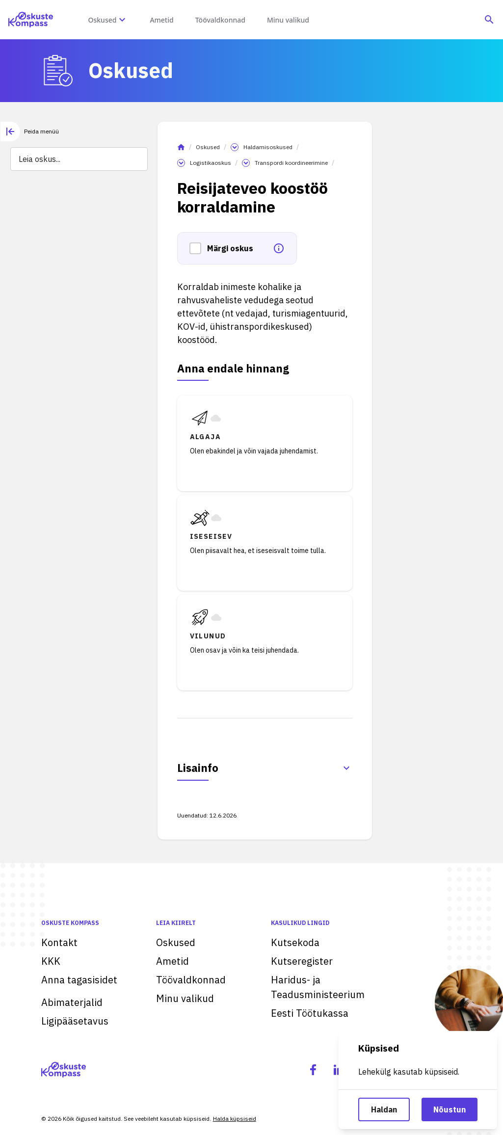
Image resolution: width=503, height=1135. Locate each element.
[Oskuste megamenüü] (122, 20)
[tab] (29, 131)
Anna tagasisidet (79, 979)
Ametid (172, 961)
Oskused (208, 147)
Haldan (384, 1109)
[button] (198, 248)
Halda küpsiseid (234, 1118)
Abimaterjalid (72, 1002)
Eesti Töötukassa (309, 1013)
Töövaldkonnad (191, 979)
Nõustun (449, 1109)
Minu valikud (185, 998)
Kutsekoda (295, 942)
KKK (50, 961)
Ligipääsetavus (74, 1021)
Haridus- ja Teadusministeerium (318, 987)
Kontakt (59, 942)
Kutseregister (302, 961)
